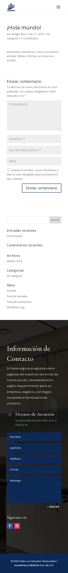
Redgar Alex (19, 34)
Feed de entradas (17, 296)
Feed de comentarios (19, 302)
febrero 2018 (14, 261)
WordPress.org (15, 307)
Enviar (54, 506)
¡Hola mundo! (14, 236)
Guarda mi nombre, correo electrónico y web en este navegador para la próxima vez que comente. (32, 174)
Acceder (11, 290)
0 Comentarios (29, 38)
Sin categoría (14, 276)
